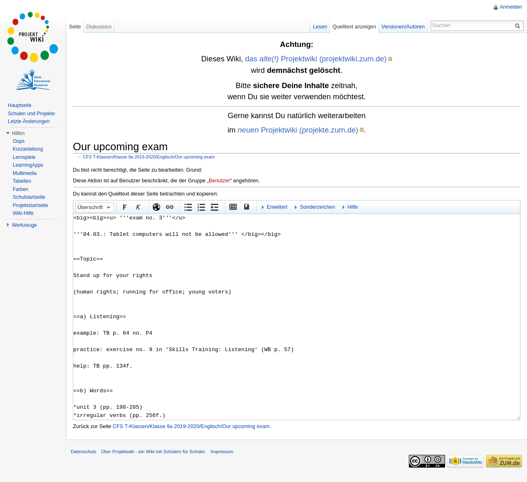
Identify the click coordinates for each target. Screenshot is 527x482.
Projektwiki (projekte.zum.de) (298, 130)
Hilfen (18, 133)
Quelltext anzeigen (354, 26)
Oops (19, 141)
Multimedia (25, 173)
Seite (75, 26)
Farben (20, 189)
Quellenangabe (246, 207)
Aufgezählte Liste (188, 207)
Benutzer (219, 180)
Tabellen (22, 181)
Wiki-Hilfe (23, 213)
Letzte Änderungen (28, 121)
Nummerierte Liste (201, 207)
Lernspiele (24, 157)
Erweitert (277, 207)
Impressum (221, 451)
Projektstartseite (30, 205)
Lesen (320, 26)
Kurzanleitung (28, 149)
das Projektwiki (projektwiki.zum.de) (316, 58)
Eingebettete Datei (233, 207)
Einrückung (214, 207)
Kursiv (137, 207)
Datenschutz (83, 451)
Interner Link (169, 207)
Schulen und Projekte (31, 113)
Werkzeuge (24, 225)
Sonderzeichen (317, 207)
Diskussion (99, 26)
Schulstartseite (29, 197)
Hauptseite (19, 105)
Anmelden (511, 7)
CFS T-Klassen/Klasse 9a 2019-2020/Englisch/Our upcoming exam (149, 156)
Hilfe (352, 207)
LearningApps (28, 165)
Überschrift (90, 207)
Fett (124, 207)
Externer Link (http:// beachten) (156, 207)
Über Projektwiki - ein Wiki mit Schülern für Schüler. (153, 451)
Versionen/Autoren (402, 26)
